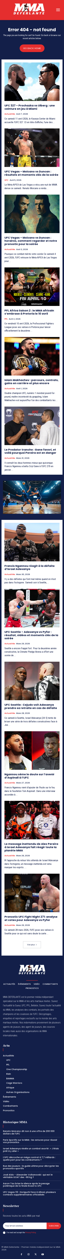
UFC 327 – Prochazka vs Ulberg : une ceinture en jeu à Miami (29, 107)
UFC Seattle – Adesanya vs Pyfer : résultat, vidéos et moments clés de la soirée (31, 635)
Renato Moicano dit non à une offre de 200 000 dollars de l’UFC (28, 1132)
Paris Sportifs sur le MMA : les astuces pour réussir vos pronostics (30, 1141)
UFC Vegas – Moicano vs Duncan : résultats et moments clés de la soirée (31, 173)
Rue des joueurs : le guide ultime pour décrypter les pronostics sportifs (31, 1167)
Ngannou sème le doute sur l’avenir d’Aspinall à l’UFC (29, 775)
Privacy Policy (30, 1232)
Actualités (9, 114)
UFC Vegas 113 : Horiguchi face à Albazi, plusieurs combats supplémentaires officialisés (29, 1193)
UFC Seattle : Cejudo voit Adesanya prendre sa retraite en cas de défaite (30, 706)
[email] (25, 1226)
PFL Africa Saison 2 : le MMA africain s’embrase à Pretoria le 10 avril (29, 312)
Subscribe (54, 1226)
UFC (6, 180)
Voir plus (32, 944)
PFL (6, 319)
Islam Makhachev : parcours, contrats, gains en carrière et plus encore (31, 381)
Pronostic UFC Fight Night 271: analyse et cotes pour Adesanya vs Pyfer (30, 918)
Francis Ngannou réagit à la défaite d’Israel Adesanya (29, 567)
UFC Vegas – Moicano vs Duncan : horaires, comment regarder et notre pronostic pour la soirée (30, 241)
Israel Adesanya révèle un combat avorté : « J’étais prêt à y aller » (31, 1150)
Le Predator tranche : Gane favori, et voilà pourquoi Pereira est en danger (30, 451)
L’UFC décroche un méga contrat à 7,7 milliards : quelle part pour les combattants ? (29, 1158)
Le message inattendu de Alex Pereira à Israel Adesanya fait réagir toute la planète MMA (31, 847)
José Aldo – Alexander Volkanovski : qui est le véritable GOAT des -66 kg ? (28, 1176)
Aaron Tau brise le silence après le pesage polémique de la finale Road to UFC (26, 1184)
